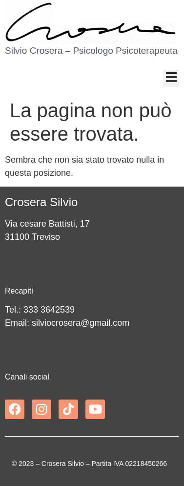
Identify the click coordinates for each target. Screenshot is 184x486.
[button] (171, 78)
